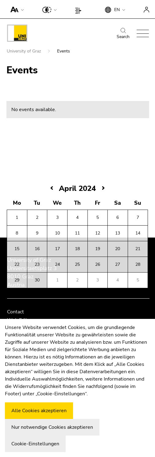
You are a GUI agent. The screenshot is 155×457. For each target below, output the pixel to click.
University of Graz (24, 51)
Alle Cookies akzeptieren (39, 410)
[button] (16, 9)
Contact (15, 311)
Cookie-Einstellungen (35, 443)
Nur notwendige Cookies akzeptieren (52, 427)
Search (123, 34)
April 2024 (77, 188)
